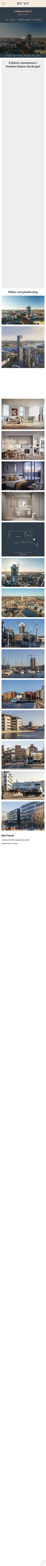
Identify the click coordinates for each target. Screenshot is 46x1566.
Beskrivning (27, 56)
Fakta (33, 56)
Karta (38, 56)
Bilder (14, 56)
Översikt (8, 56)
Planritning (20, 56)
